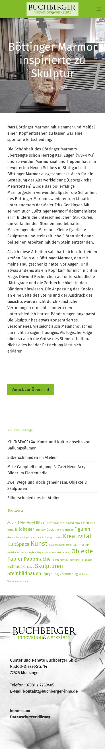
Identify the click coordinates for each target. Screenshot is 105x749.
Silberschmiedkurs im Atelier (33, 497)
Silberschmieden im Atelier (32, 457)
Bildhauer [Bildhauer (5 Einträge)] (24, 529)
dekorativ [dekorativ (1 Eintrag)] (40, 529)
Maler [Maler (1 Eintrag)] (69, 545)
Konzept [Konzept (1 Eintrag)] (49, 537)
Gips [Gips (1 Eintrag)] (26, 537)
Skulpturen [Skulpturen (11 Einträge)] (49, 566)
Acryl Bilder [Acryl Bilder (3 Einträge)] (36, 522)
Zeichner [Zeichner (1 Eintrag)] (24, 581)
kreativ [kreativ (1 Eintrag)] (58, 537)
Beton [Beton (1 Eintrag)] (10, 529)
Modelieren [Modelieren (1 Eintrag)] (13, 552)
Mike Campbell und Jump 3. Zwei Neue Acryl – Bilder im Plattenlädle (48, 469)
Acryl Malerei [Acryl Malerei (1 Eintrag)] (67, 522)
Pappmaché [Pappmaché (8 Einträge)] (37, 559)
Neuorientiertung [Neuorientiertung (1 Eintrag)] (61, 552)
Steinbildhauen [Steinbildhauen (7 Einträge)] (24, 573)
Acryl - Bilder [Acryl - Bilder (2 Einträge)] (16, 522)
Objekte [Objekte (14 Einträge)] (82, 551)
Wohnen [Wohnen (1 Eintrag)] (83, 574)
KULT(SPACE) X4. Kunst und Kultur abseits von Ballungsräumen (49, 445)
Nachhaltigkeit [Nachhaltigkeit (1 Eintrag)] (28, 552)
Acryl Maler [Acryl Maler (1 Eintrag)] (53, 522)
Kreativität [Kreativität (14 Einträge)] (77, 536)
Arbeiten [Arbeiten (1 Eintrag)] (90, 522)
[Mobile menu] (99, 9)
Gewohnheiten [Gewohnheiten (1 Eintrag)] (15, 537)
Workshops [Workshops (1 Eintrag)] (13, 581)
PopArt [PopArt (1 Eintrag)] (55, 559)
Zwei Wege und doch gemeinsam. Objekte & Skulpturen (47, 485)
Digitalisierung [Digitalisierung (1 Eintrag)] (65, 529)
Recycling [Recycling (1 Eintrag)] (75, 559)
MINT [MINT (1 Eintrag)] (88, 545)
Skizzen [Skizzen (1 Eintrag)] (30, 567)
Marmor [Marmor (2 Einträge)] (78, 545)
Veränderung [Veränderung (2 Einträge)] (69, 574)
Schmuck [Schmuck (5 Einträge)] (16, 566)
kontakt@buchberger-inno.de (50, 691)
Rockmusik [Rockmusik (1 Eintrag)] (86, 559)
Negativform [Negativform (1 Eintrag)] (44, 552)
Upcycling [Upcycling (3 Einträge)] (50, 574)
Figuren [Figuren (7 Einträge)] (82, 529)
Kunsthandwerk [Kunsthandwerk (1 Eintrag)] (57, 545)
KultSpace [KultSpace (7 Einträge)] (18, 544)
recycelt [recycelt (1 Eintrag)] (64, 559)
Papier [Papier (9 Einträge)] (15, 559)
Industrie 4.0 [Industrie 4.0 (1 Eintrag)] (36, 537)
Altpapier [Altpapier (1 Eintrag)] (80, 522)
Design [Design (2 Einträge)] (51, 530)
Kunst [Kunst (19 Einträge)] (39, 544)
